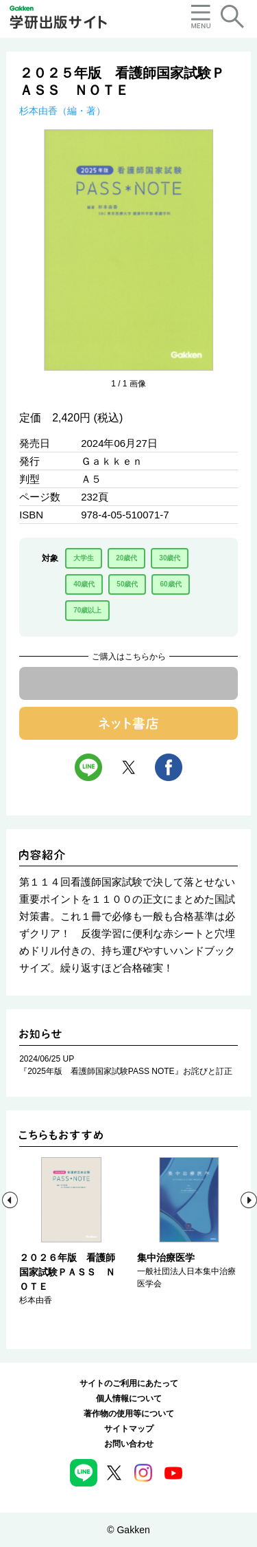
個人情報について (129, 1398)
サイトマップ (129, 1429)
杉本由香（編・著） (62, 110)
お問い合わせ (129, 1444)
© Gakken (128, 1529)
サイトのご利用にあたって (128, 1383)
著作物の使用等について (129, 1413)
